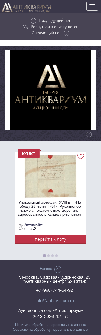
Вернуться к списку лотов (50, 27)
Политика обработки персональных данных (50, 324)
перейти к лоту (50, 239)
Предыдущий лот (51, 21)
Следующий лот (50, 33)
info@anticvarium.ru (54, 301)
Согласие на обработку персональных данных (50, 329)
